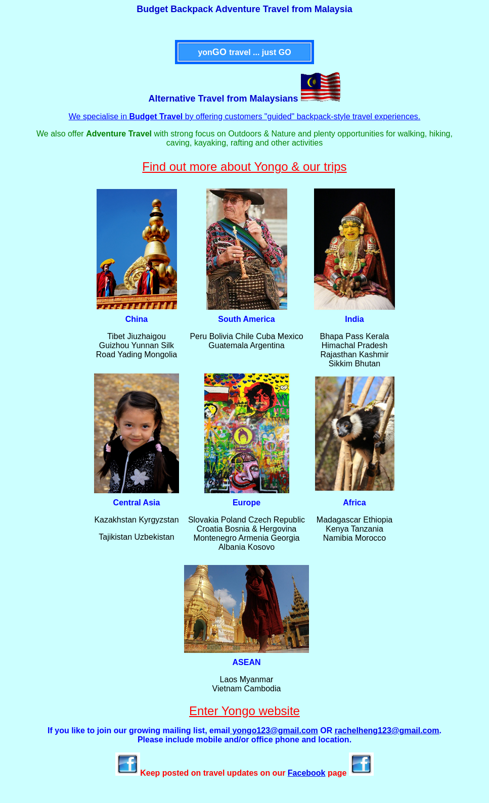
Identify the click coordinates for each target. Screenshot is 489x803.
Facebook (307, 773)
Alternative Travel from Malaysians (223, 98)
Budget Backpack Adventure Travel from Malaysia (244, 9)
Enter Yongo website (244, 711)
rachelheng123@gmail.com (387, 730)
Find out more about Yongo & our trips (244, 166)
